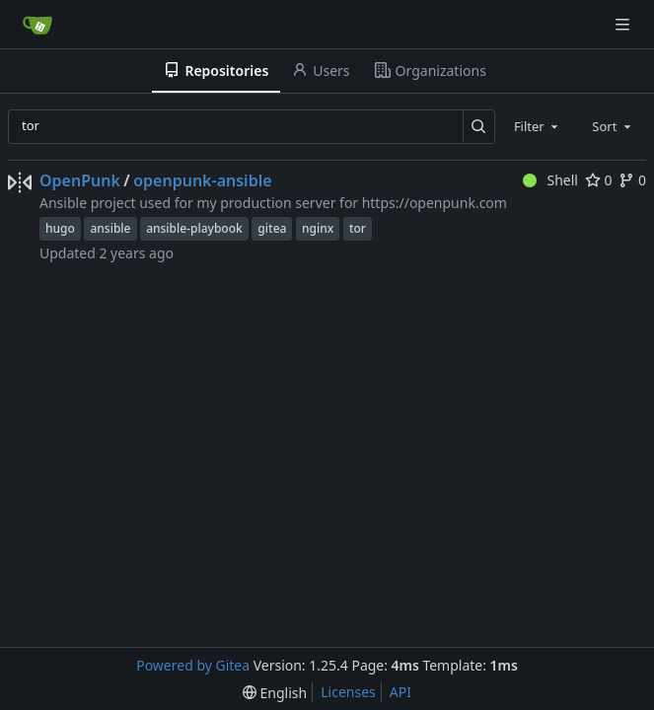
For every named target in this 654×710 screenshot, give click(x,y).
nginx (317, 228)
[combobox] (537, 126)
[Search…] (479, 126)
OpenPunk (79, 180)
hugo (60, 228)
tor (357, 228)
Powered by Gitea (193, 665)
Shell (550, 180)
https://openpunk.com (434, 202)
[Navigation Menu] (624, 24)
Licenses (348, 691)
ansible (110, 228)
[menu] (275, 692)
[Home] (37, 24)
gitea (271, 228)
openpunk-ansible (202, 180)
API (400, 691)
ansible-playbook (194, 228)
